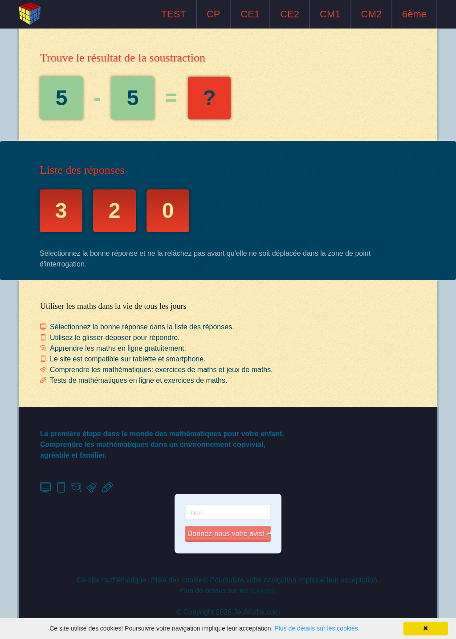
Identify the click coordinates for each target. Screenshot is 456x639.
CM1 (330, 14)
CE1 (250, 14)
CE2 (289, 14)
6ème (414, 14)
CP (213, 14)
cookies (263, 590)
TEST (173, 14)
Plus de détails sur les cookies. (316, 628)
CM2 (371, 14)
